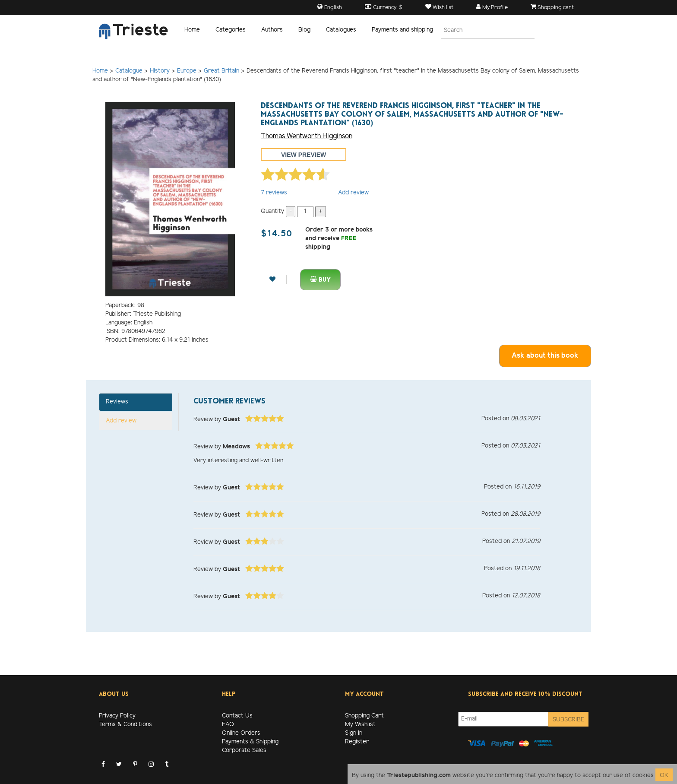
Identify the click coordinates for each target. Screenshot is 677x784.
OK (664, 775)
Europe (186, 71)
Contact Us (237, 716)
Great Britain (221, 71)
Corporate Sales (244, 750)
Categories (230, 30)
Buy (320, 279)
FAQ (228, 724)
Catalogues (341, 30)
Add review (353, 193)
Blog (304, 30)
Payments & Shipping (250, 742)
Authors (272, 30)
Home (192, 30)
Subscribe (568, 720)
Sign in (353, 733)
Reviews (117, 402)
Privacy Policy (117, 716)
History (160, 71)
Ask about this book (545, 356)
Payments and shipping (402, 30)
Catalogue (128, 71)
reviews (274, 193)
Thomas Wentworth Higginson (306, 136)
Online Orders (241, 733)
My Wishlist (360, 724)
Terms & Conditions (125, 724)
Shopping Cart (364, 716)
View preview (303, 154)
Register (357, 742)
